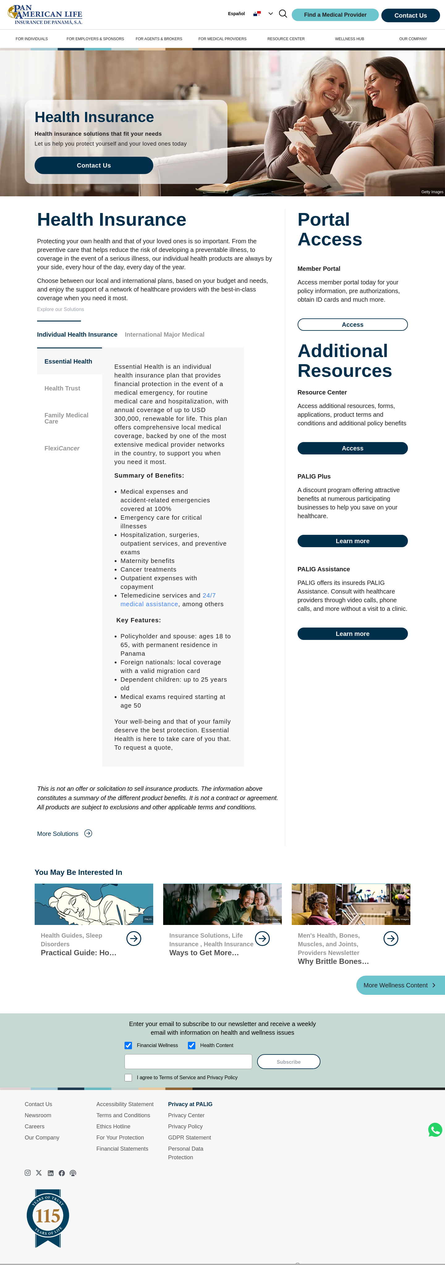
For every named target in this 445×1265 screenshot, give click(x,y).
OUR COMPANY (413, 39)
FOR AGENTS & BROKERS (159, 39)
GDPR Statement (189, 1138)
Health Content (216, 1045)
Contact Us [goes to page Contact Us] (94, 165)
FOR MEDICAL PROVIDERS (222, 39)
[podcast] (73, 1173)
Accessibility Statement (125, 1104)
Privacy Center (186, 1115)
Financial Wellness (157, 1045)
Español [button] (236, 13)
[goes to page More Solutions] (158, 833)
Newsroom (38, 1115)
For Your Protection (120, 1138)
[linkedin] (50, 1173)
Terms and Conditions (123, 1115)
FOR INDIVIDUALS (32, 39)
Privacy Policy (185, 1126)
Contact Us (410, 15)
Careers (34, 1126)
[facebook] (62, 1173)
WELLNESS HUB (349, 39)
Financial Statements (122, 1149)
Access (352, 324)
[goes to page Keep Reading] (133, 938)
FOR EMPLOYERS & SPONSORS (95, 39)
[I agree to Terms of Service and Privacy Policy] (128, 1077)
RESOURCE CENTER (286, 39)
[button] (263, 13)
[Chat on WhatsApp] (435, 1130)
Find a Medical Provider (335, 15)
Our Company (42, 1138)
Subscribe (289, 1062)
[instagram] (28, 1173)
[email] (188, 1061)
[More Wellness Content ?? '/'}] (400, 985)
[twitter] (39, 1173)
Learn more (353, 541)
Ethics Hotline (113, 1126)
